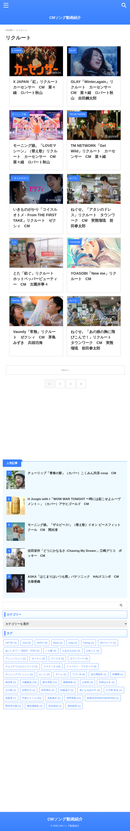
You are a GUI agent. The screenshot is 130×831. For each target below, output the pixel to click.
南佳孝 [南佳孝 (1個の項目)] (10, 682)
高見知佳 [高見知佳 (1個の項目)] (55, 706)
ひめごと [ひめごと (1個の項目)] (92, 650)
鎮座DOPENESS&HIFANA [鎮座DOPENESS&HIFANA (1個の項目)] (103, 698)
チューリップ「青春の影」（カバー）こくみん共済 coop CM (74, 473)
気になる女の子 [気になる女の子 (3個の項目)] (90, 690)
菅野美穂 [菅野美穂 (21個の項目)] (73, 698)
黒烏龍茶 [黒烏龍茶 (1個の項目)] (74, 706)
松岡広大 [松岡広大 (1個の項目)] (28, 690)
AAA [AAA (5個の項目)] (27, 642)
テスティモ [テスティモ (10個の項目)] (52, 666)
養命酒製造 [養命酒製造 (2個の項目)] (35, 706)
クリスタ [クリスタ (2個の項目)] (57, 658)
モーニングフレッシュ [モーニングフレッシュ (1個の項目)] (19, 674)
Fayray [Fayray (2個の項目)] (88, 642)
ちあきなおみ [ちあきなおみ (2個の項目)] (71, 650)
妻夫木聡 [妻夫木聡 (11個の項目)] (50, 682)
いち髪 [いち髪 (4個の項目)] (50, 650)
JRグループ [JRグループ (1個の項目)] (108, 642)
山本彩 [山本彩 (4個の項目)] (87, 682)
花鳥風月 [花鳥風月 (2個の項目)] (54, 698)
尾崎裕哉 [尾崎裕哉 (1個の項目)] (69, 682)
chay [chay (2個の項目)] (72, 642)
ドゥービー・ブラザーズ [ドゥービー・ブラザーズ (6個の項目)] (81, 666)
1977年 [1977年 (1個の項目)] (11, 642)
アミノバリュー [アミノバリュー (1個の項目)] (15, 658)
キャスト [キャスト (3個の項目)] (38, 658)
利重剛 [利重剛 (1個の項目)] (117, 674)
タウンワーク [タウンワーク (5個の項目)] (79, 658)
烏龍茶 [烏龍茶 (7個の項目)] (10, 698)
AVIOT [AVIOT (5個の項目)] (42, 642)
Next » (66, 370)
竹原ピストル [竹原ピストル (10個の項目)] (31, 698)
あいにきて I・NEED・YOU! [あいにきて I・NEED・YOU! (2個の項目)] (22, 650)
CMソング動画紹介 (65, 18)
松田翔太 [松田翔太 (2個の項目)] (48, 690)
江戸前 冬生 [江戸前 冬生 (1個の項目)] (114, 690)
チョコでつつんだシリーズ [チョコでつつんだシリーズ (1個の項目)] (21, 666)
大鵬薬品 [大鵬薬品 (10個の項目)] (29, 682)
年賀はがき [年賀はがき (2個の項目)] (107, 682)
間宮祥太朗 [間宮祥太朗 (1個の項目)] (13, 706)
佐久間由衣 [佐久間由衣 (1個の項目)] (98, 674)
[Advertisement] (30, 429)
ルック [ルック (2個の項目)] (44, 674)
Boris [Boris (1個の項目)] (57, 642)
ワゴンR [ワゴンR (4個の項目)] (78, 674)
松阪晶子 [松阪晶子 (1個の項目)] (67, 690)
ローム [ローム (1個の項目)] (61, 674)
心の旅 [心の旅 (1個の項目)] (10, 690)
